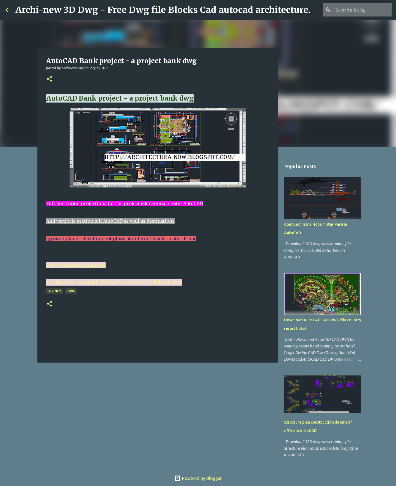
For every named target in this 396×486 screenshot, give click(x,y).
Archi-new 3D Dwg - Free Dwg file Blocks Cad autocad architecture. (162, 9)
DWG (71, 291)
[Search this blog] (363, 9)
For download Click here (76, 265)
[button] (49, 79)
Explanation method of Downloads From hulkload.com (113, 282)
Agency (54, 291)
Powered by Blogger (198, 478)
